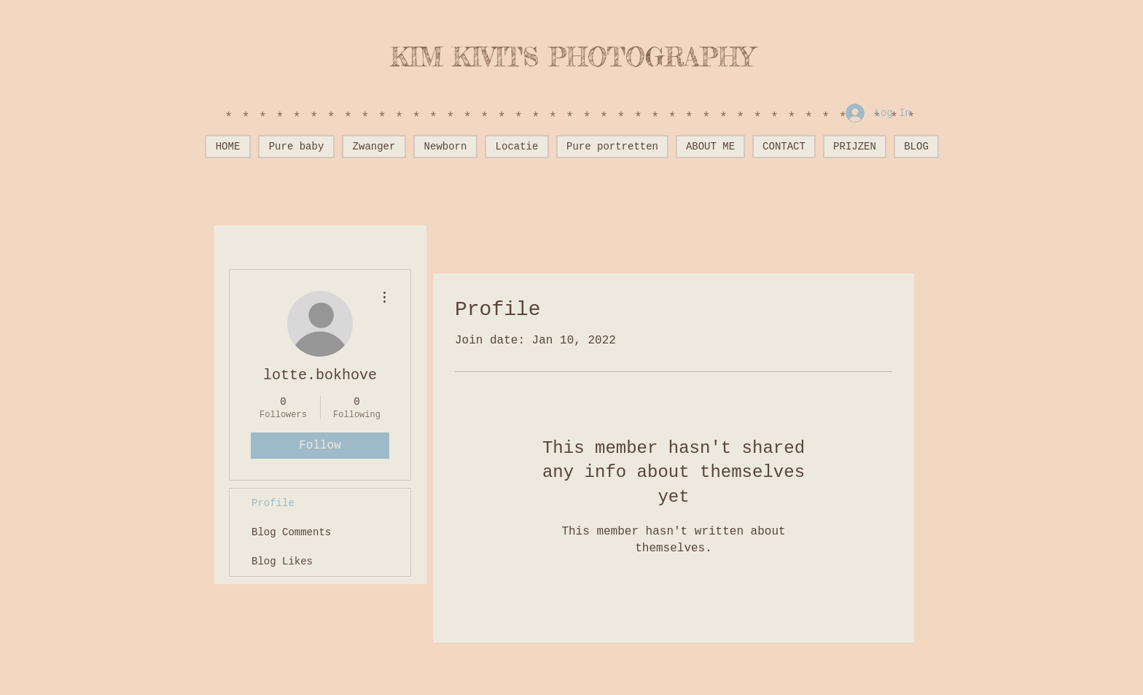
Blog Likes (282, 561)
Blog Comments (291, 532)
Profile (272, 503)
